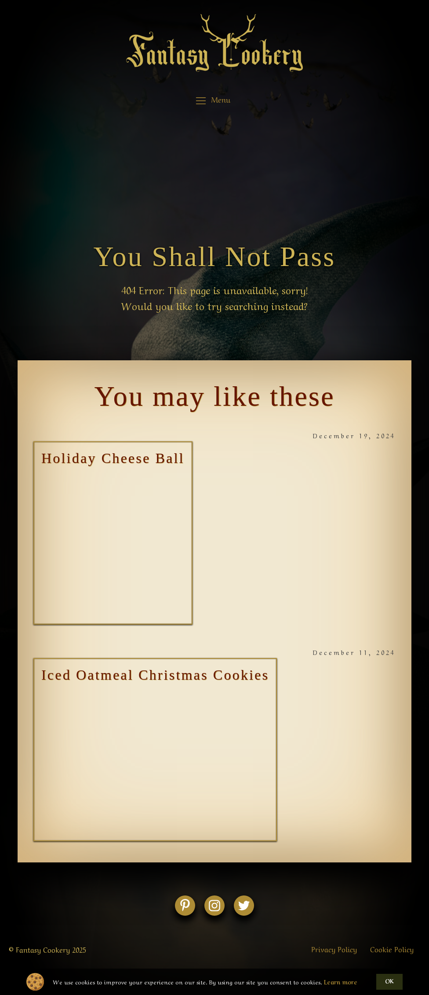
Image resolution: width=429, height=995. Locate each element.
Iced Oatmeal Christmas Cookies (155, 675)
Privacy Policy (334, 948)
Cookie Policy (392, 948)
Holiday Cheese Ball (113, 458)
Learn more (340, 982)
